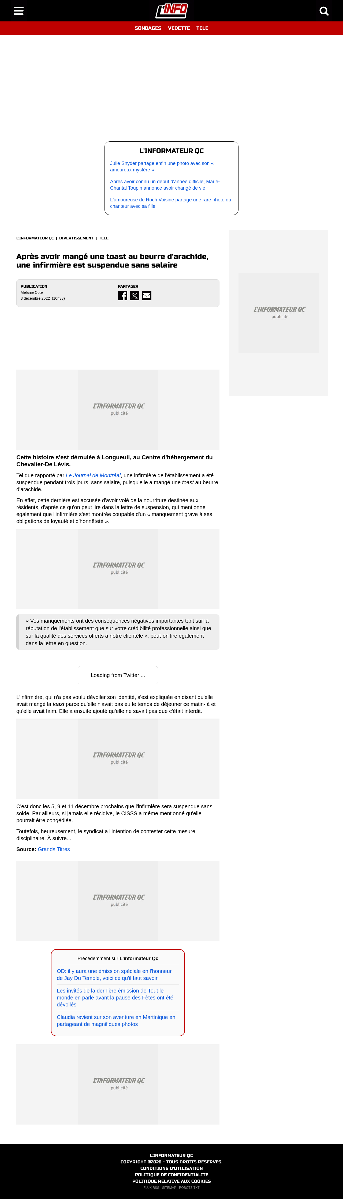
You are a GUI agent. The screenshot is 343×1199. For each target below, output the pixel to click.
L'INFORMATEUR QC (35, 238)
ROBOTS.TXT (189, 1188)
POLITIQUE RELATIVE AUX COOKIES (171, 1181)
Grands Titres (54, 849)
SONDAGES (148, 28)
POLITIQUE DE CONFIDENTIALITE (171, 1174)
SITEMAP (169, 1188)
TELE (202, 28)
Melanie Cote (32, 292)
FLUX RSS (151, 1188)
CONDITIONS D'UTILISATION (171, 1168)
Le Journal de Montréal (93, 475)
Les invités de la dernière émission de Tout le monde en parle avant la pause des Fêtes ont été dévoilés (115, 998)
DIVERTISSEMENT (76, 238)
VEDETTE (179, 28)
